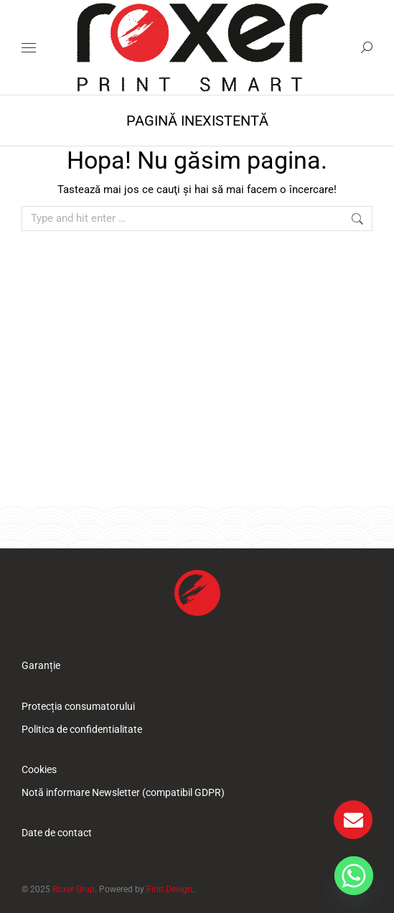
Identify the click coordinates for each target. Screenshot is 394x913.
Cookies (39, 769)
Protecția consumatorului (78, 706)
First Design (169, 889)
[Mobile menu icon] (28, 48)
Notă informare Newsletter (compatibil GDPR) (123, 792)
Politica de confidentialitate (82, 729)
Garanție (41, 665)
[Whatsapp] (353, 875)
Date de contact (57, 832)
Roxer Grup (73, 889)
